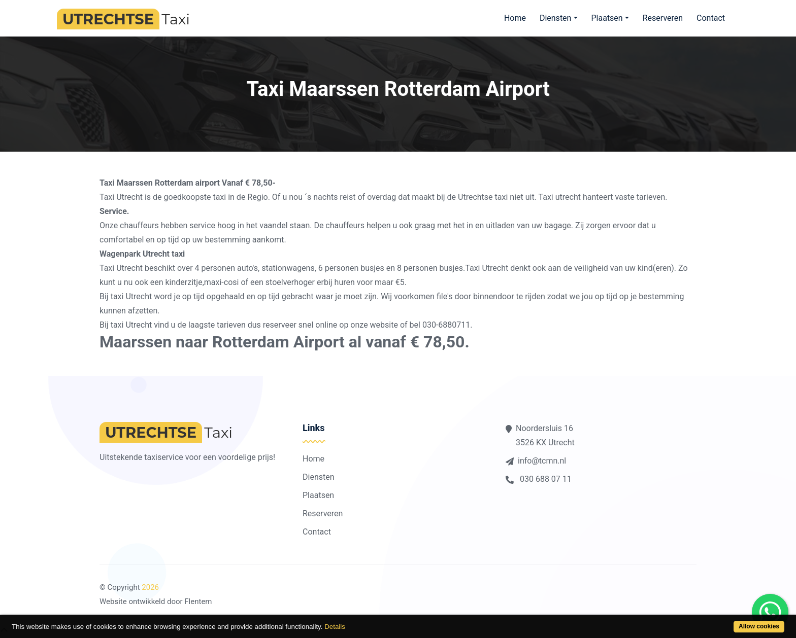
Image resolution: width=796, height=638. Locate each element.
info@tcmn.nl (536, 461)
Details (334, 626)
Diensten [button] (556, 18)
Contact (710, 18)
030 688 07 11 (539, 479)
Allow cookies (759, 626)
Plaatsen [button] (606, 18)
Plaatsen (318, 495)
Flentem (198, 601)
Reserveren (663, 18)
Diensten (319, 477)
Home (515, 18)
